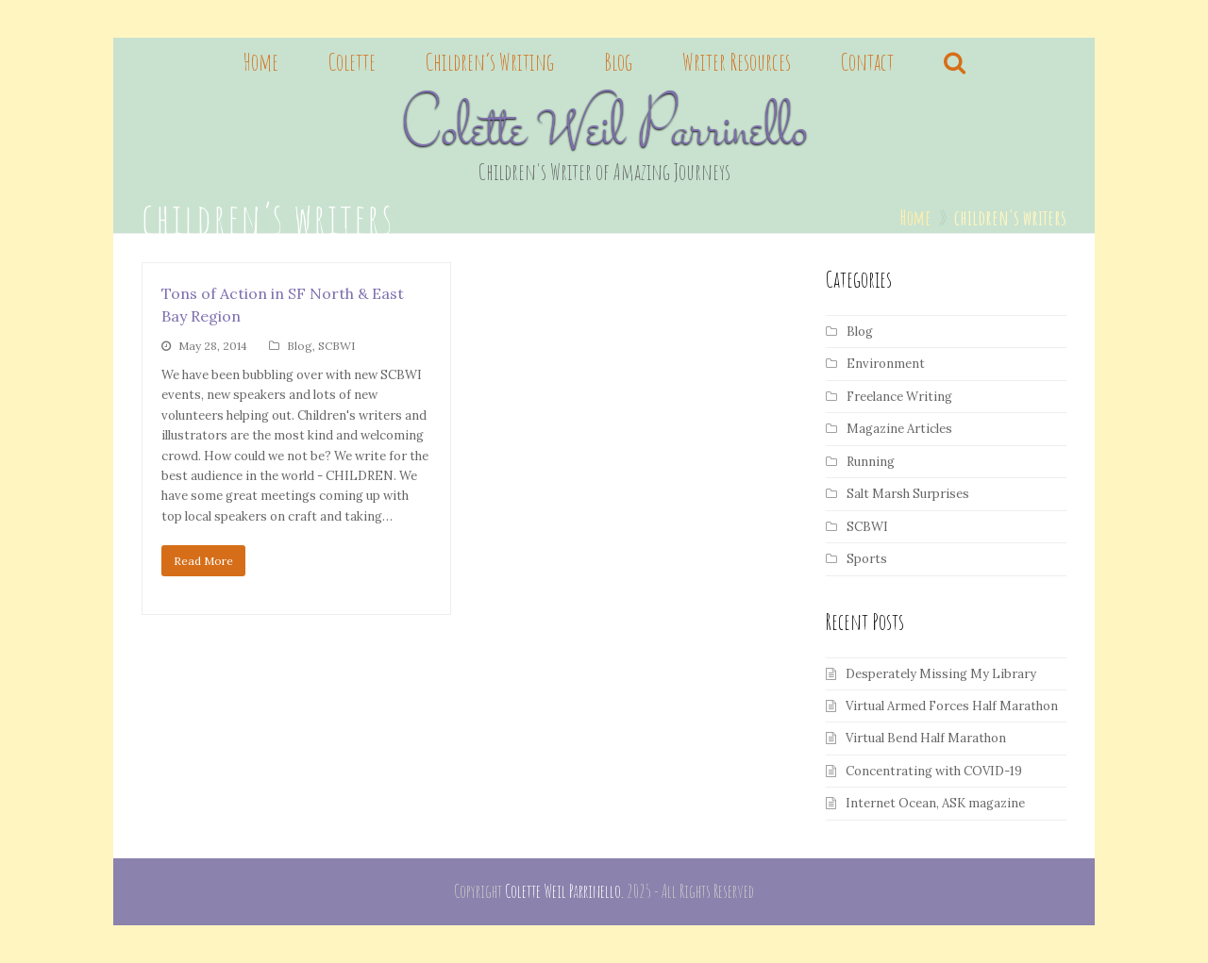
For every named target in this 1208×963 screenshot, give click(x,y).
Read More (203, 561)
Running (871, 462)
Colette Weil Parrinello (604, 132)
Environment (886, 364)
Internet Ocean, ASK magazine (935, 803)
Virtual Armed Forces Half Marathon (952, 706)
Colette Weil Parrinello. (564, 891)
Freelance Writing (899, 397)
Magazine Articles (899, 429)
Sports (867, 559)
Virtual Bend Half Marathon (926, 738)
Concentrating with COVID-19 (934, 771)
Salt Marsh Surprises (908, 494)
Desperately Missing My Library (941, 674)
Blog (299, 346)
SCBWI (336, 346)
